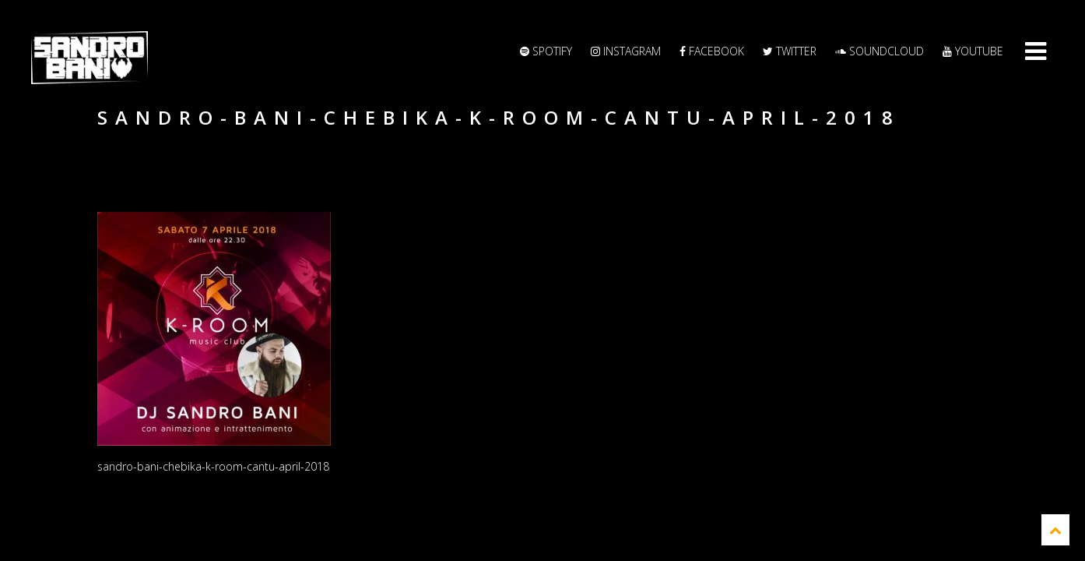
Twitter (789, 51)
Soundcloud (879, 51)
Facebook (711, 51)
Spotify (546, 51)
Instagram (626, 51)
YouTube (973, 51)
